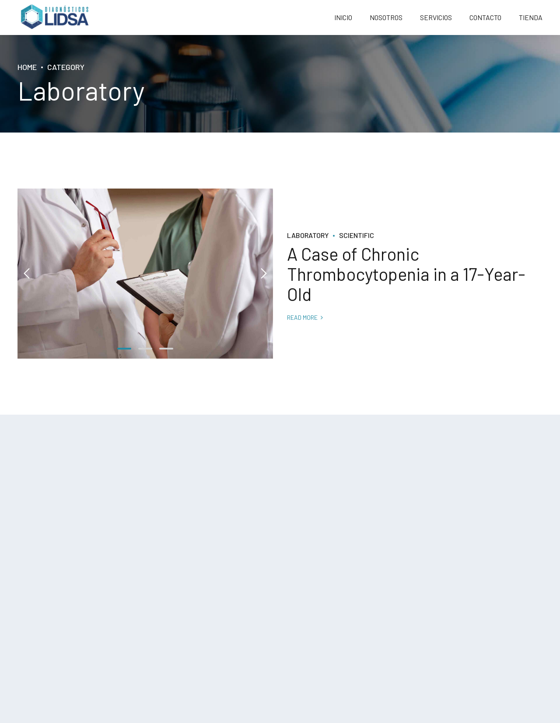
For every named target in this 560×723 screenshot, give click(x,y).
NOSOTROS (386, 17)
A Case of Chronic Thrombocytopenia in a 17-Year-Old (406, 274)
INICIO (343, 17)
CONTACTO (485, 17)
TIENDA (530, 17)
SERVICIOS (436, 17)
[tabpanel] (145, 274)
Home (27, 67)
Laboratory (308, 235)
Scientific (356, 235)
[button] (27, 273)
